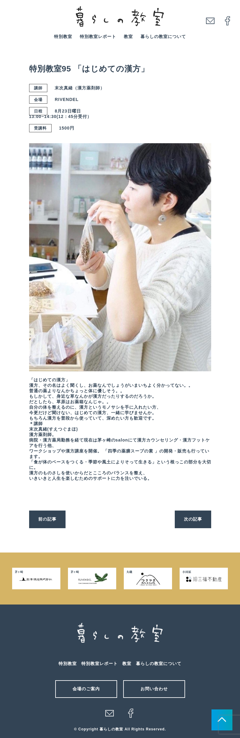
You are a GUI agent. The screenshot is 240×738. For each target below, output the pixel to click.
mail (210, 20)
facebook (227, 20)
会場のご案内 (86, 688)
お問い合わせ (154, 688)
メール (109, 713)
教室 (128, 36)
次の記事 (193, 519)
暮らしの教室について (163, 36)
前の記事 (47, 519)
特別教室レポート (98, 36)
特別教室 (63, 36)
